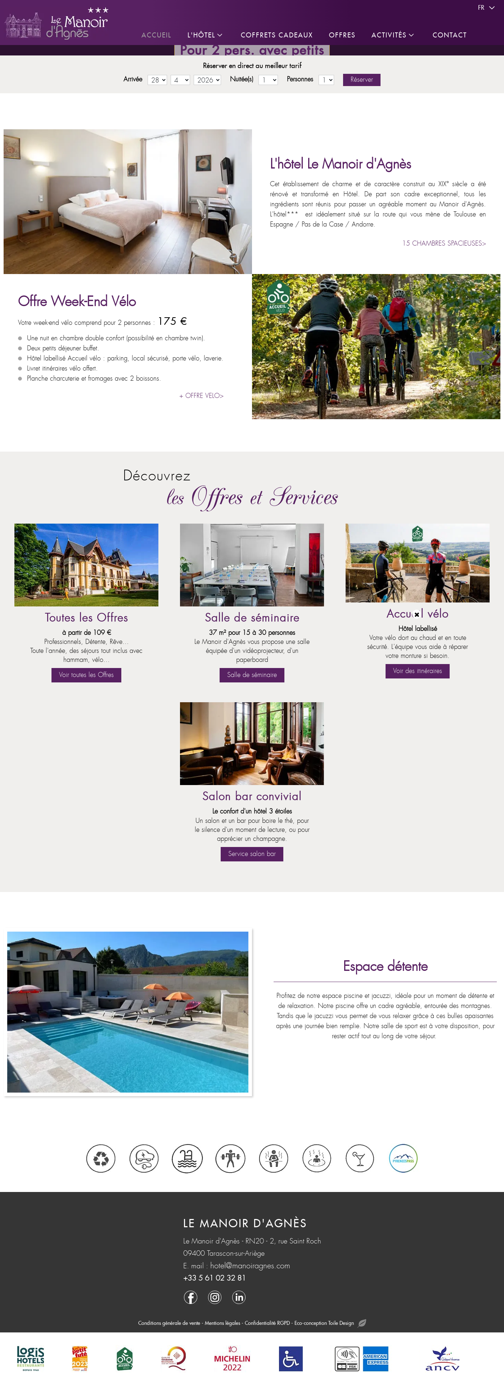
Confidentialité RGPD (267, 1323)
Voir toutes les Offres (86, 675)
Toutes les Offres (86, 618)
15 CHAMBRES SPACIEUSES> (444, 243)
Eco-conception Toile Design (330, 1323)
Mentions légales (222, 1323)
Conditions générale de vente (169, 1323)
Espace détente (385, 966)
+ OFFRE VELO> (201, 396)
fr (487, 8)
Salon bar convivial (252, 797)
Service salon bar (252, 854)
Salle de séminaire (252, 618)
